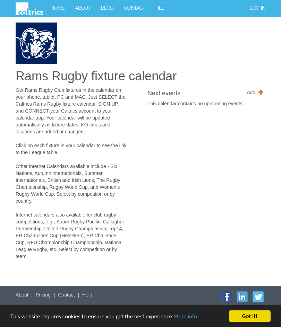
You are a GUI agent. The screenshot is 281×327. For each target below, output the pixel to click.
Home (58, 8)
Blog (107, 8)
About (83, 8)
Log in (257, 8)
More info (185, 316)
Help (161, 8)
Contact (134, 8)
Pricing (43, 295)
